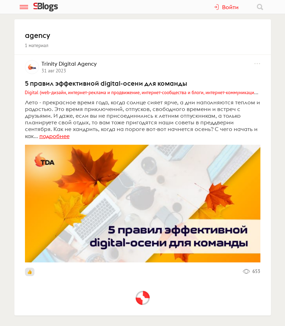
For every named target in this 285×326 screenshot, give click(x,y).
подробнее (54, 135)
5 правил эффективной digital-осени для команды (106, 83)
